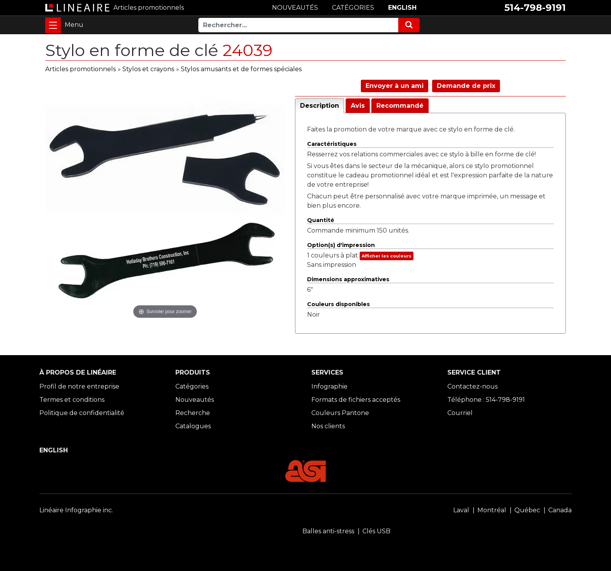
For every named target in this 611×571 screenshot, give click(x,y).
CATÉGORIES (353, 7)
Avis (358, 105)
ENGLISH (402, 7)
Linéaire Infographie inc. (76, 510)
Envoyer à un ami (395, 85)
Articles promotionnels (80, 69)
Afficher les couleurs (386, 256)
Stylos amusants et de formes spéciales (241, 69)
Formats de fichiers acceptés (355, 399)
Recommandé (400, 105)
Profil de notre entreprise (79, 386)
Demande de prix (466, 85)
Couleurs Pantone (340, 413)
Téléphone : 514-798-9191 (486, 399)
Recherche (192, 413)
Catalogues (193, 426)
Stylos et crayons (148, 69)
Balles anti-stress (328, 531)
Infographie (329, 386)
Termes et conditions (71, 399)
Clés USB (376, 531)
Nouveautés (194, 399)
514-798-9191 (535, 7)
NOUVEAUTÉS (295, 7)
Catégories (191, 386)
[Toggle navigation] (53, 25)
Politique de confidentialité (81, 413)
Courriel (460, 413)
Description (319, 105)
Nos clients (328, 426)
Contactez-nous (472, 386)
